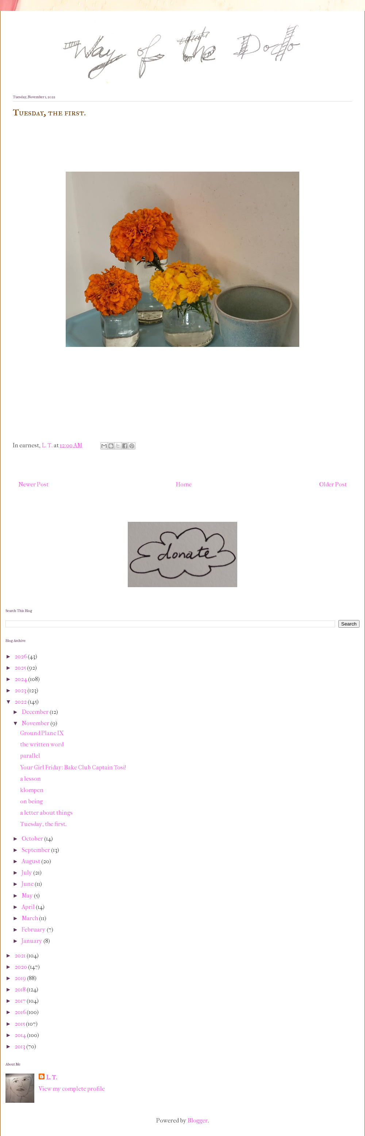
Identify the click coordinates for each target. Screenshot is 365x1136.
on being (31, 801)
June (28, 883)
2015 (20, 1023)
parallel (30, 755)
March (30, 918)
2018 (21, 989)
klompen (31, 790)
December (36, 711)
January (32, 940)
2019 (21, 978)
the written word (42, 744)
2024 (21, 679)
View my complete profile (72, 1088)
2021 (21, 955)
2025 (21, 667)
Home (184, 484)
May (28, 895)
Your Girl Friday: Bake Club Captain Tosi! (73, 767)
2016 (21, 1012)
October (33, 838)
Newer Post (33, 484)
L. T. (51, 1077)
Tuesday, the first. (43, 824)
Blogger (198, 1120)
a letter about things (46, 812)
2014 (21, 1035)
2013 (20, 1046)
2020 (21, 966)
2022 (21, 701)
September (36, 849)
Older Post (333, 484)
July (27, 872)
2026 (21, 656)
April (29, 906)
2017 (21, 1000)
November (36, 723)
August (31, 861)
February (34, 929)
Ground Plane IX (42, 733)
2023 (21, 690)
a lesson (30, 778)
